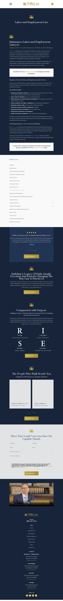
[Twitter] (27, 595)
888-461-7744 (31, 521)
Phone (11, 447)
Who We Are (31, 533)
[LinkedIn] (30, 595)
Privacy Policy (49, 466)
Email (33, 447)
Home (31, 528)
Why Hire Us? (31, 530)
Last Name (34, 443)
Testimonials (31, 542)
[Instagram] (36, 595)
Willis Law (12, 51)
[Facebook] (33, 595)
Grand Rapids (32, 53)
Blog (31, 544)
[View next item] (33, 250)
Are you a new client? (14, 451)
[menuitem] (31, 165)
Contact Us (31, 547)
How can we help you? (15, 455)
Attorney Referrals (31, 536)
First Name (12, 443)
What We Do (31, 539)
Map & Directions (31, 560)
